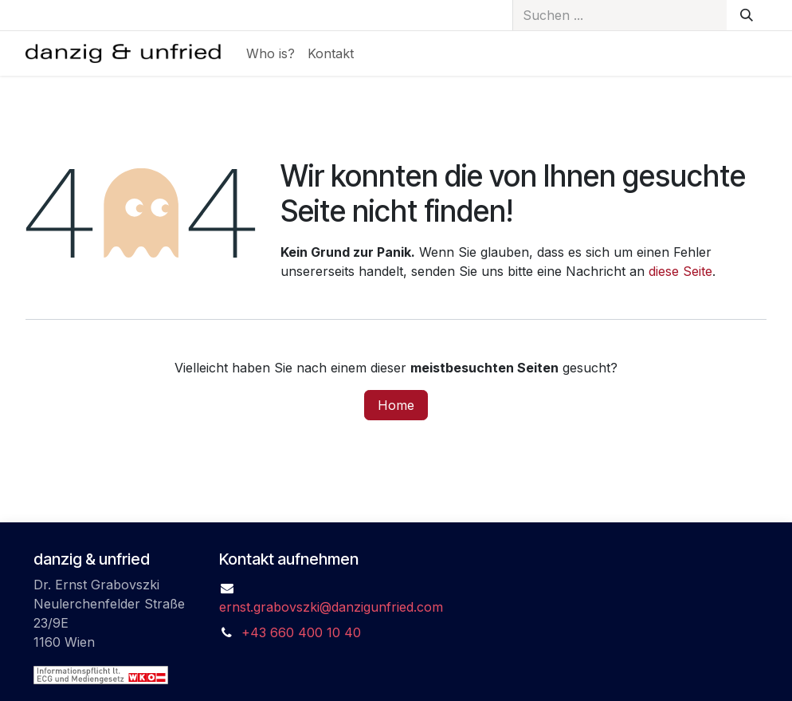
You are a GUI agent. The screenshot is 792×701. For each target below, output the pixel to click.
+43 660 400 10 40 (301, 632)
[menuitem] (270, 53)
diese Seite (680, 271)
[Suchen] (747, 15)
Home (396, 405)
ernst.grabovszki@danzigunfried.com (331, 607)
